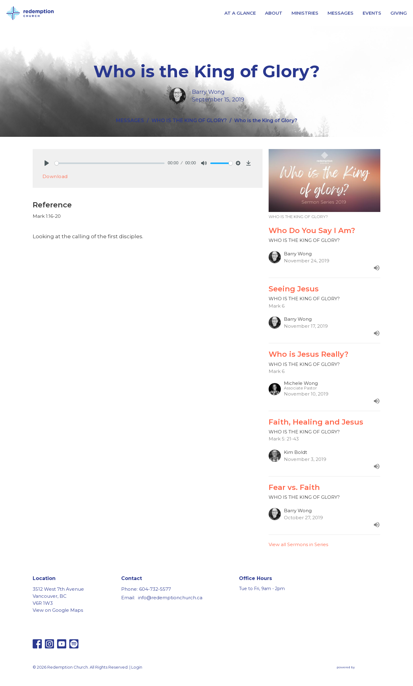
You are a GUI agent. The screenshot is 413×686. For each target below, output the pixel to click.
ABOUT (273, 13)
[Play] (47, 163)
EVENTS (372, 13)
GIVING (398, 13)
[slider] (110, 163)
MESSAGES (340, 13)
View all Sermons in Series (298, 544)
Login (136, 667)
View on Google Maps (58, 610)
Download (55, 176)
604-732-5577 (155, 589)
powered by (359, 667)
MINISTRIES (305, 13)
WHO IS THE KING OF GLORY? (189, 120)
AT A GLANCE (240, 13)
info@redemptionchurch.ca (170, 597)
